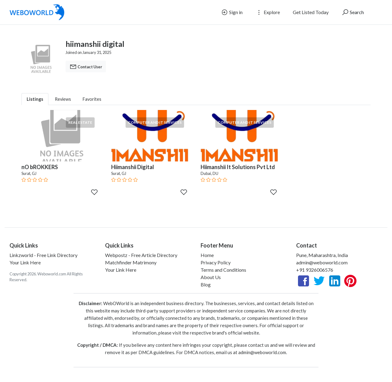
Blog (206, 284)
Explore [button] (267, 12)
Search (352, 12)
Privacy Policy (216, 262)
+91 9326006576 (314, 270)
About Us (211, 277)
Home (207, 255)
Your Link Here (25, 262)
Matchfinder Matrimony (130, 262)
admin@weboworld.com (322, 262)
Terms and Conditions (223, 270)
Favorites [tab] (92, 99)
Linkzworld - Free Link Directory (43, 255)
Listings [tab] (35, 99)
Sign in (232, 12)
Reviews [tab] (63, 99)
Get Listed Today (311, 12)
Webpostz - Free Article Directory (141, 255)
